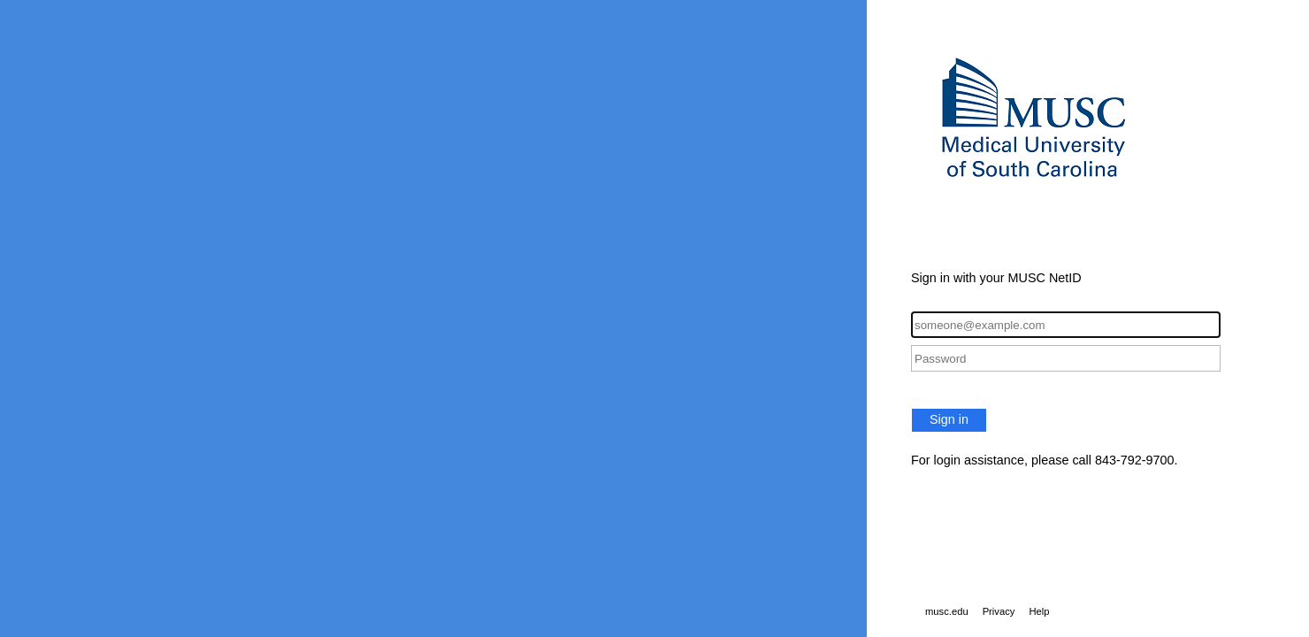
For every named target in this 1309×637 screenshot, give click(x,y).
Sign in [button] (949, 419)
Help (1039, 611)
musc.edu (946, 611)
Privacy (999, 611)
